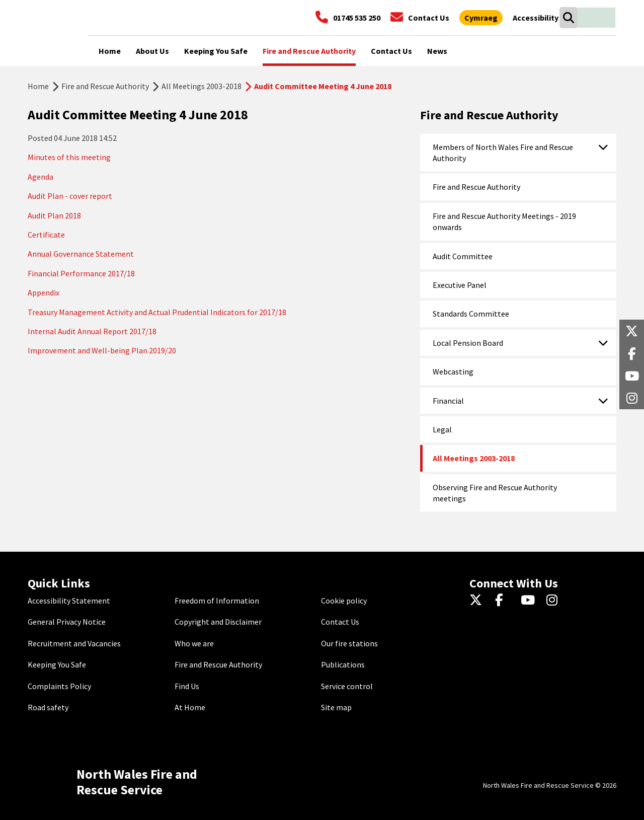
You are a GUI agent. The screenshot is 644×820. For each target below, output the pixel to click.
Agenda (40, 177)
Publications (343, 664)
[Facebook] (504, 600)
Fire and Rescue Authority (105, 86)
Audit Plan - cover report (70, 196)
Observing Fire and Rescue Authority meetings (495, 492)
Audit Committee (463, 256)
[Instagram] (555, 600)
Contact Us (340, 622)
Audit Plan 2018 (54, 215)
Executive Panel (460, 285)
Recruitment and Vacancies (74, 643)
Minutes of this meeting (69, 157)
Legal (442, 429)
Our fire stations (349, 643)
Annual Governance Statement (81, 254)
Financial (448, 401)
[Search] (568, 17)
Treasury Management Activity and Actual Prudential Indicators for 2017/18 (157, 312)
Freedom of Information (217, 600)
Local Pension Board (468, 343)
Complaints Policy (59, 686)
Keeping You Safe (57, 664)
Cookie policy (344, 600)
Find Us (187, 686)
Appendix (43, 292)
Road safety (48, 707)
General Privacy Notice (67, 622)
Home (38, 86)
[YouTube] (529, 600)
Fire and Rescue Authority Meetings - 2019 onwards (504, 221)
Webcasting (453, 371)
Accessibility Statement (69, 600)
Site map (336, 707)
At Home (190, 707)
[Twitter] (478, 600)
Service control (347, 686)
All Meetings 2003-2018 (202, 86)
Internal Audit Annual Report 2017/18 (92, 331)
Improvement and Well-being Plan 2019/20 (102, 350)
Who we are (194, 643)
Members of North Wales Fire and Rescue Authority (503, 152)
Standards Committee (471, 314)
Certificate (46, 235)
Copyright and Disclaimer (218, 622)
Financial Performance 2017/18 (81, 273)
